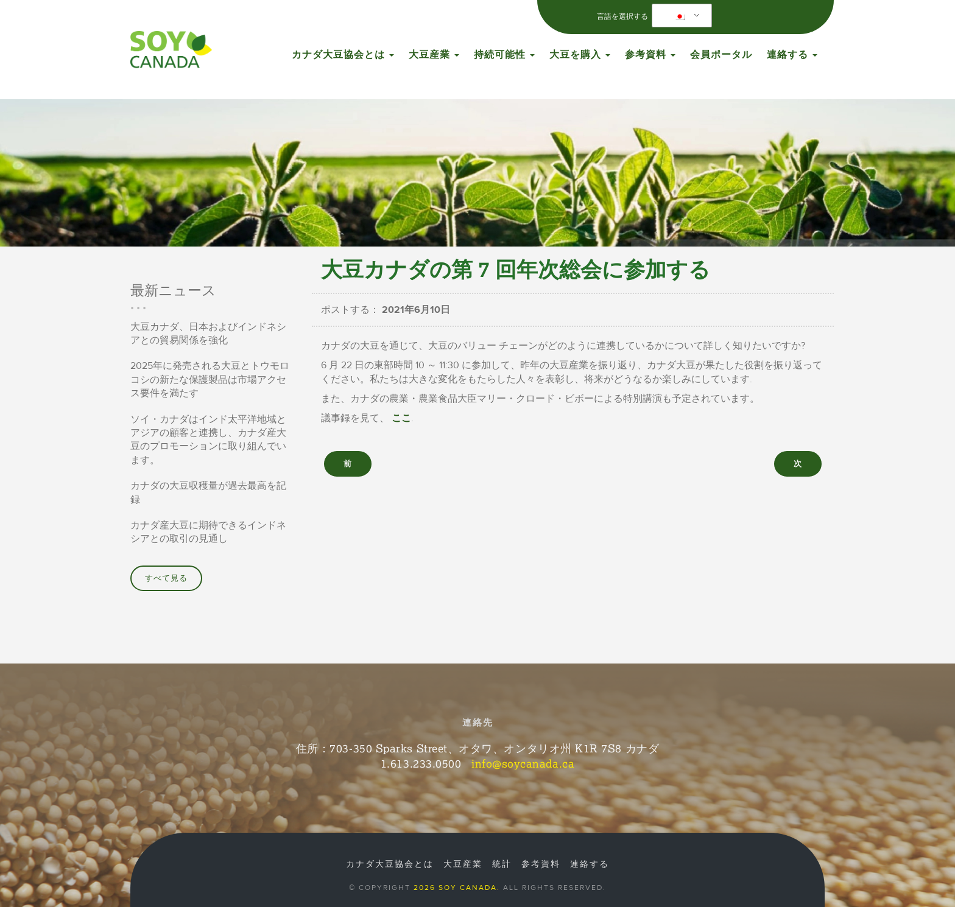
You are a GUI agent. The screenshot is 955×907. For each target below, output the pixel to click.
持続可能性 (504, 55)
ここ (401, 418)
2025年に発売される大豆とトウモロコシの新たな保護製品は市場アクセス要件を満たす (209, 379)
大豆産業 (434, 55)
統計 (502, 864)
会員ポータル (721, 55)
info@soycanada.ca (522, 763)
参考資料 (650, 55)
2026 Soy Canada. (457, 887)
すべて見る (166, 578)
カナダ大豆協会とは (343, 55)
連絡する (792, 55)
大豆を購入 (579, 55)
